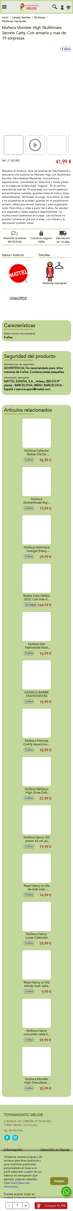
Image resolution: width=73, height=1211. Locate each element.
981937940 (16, 1131)
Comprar (54, 1206)
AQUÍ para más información (16, 1184)
